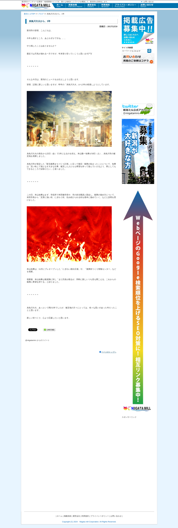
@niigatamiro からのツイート (37, 340)
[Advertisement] (138, 460)
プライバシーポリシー (99, 516)
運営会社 (76, 516)
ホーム (59, 516)
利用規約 (85, 516)
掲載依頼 (67, 516)
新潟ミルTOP (29, 14)
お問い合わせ (148, 2)
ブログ (41, 14)
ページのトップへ (109, 352)
